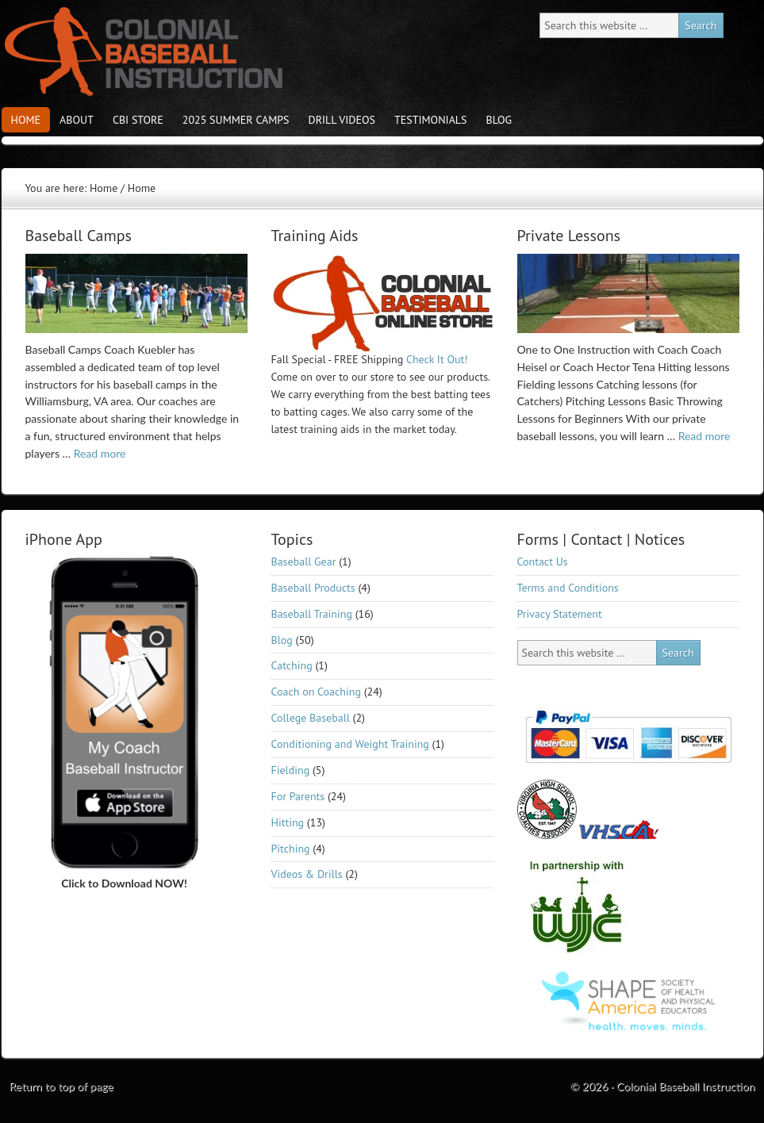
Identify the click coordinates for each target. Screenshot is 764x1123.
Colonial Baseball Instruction (140, 52)
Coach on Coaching (316, 691)
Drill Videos (342, 120)
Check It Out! (437, 359)
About (77, 120)
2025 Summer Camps (236, 120)
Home (26, 120)
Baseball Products (313, 588)
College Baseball (310, 718)
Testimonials (430, 120)
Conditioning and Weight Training (350, 744)
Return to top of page (61, 1086)
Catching (292, 665)
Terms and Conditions (568, 588)
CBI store (138, 120)
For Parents (298, 796)
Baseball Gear (303, 561)
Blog (499, 120)
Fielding (290, 770)
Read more (100, 453)
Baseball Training (311, 614)
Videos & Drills (307, 874)
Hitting (288, 822)
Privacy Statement (559, 614)
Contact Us (542, 561)
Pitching (290, 848)
